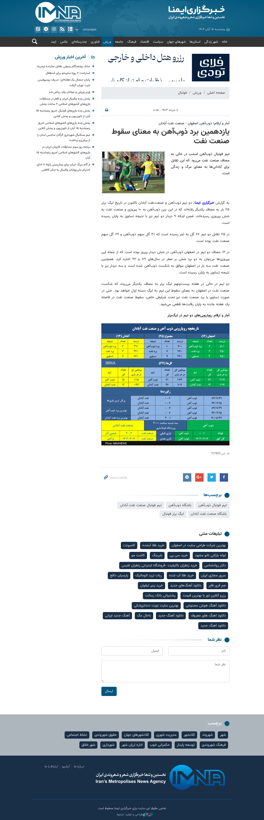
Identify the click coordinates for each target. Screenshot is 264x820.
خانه (225, 41)
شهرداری (108, 745)
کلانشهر (189, 735)
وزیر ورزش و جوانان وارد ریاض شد (69, 92)
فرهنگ (131, 41)
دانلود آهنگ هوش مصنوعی (206, 605)
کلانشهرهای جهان (136, 735)
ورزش (107, 41)
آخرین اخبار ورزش (70, 57)
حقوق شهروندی (105, 735)
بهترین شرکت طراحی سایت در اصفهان (199, 545)
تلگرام (46, 29)
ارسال (109, 691)
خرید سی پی (179, 555)
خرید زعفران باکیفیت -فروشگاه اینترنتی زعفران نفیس (159, 565)
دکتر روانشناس (215, 565)
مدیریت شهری (166, 735)
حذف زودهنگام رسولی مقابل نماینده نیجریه (63, 66)
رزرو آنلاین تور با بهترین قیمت (204, 595)
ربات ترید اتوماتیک (148, 575)
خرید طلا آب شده (181, 575)
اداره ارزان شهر (132, 745)
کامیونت (129, 545)
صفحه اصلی (216, 93)
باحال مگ (144, 615)
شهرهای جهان (176, 41)
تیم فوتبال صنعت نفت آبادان (141, 505)
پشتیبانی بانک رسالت (160, 595)
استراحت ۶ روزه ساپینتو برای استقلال (68, 73)
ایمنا (182, 12)
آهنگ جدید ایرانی (117, 615)
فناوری (95, 41)
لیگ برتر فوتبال (173, 514)
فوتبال (182, 93)
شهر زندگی (211, 41)
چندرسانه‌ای (79, 41)
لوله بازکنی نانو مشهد (210, 555)
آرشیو (70, 29)
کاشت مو (138, 555)
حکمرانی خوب (160, 745)
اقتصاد (144, 41)
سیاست (158, 41)
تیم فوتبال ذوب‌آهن (212, 505)
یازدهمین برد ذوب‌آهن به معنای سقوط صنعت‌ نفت (170, 136)
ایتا (38, 29)
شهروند (207, 735)
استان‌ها (195, 41)
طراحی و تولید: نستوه (135, 814)
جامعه (119, 41)
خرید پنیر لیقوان (151, 585)
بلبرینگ (157, 555)
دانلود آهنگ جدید (171, 615)
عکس (64, 41)
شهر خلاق (88, 745)
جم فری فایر (217, 585)
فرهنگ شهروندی (214, 745)
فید (62, 29)
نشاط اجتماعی (77, 735)
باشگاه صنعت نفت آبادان (209, 514)
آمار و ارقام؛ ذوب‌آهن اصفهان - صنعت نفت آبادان (194, 123)
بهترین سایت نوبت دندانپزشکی (156, 605)
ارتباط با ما (51, 766)
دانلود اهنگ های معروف (208, 615)
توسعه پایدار (186, 745)
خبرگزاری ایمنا (205, 203)
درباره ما (79, 766)
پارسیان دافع (119, 575)
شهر (223, 735)
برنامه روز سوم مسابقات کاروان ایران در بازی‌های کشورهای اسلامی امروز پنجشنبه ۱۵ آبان (63, 152)
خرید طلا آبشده (153, 545)
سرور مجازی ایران (213, 575)
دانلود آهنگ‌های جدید (185, 585)
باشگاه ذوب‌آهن (179, 505)
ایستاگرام (54, 29)
